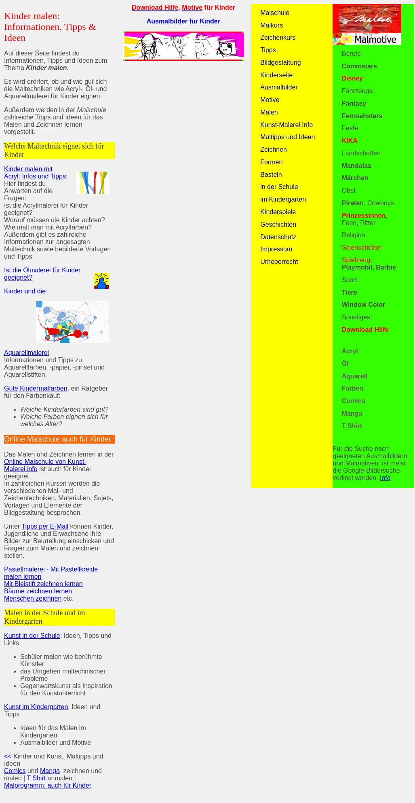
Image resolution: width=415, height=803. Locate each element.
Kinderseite (276, 75)
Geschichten (278, 224)
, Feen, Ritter (365, 219)
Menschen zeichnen (32, 598)
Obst (349, 190)
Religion (353, 235)
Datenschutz (278, 237)
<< (8, 756)
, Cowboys (368, 203)
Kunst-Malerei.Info (286, 124)
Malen (269, 112)
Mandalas (356, 165)
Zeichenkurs (277, 37)
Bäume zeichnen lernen (38, 591)
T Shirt (36, 778)
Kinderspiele (278, 211)
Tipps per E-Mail (44, 526)
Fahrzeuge (357, 90)
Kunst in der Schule (32, 635)
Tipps (268, 50)
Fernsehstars (362, 116)
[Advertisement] (183, 124)
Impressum (276, 249)
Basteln (271, 174)
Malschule (274, 12)
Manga (50, 770)
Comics (14, 770)
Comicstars (359, 66)
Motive (269, 99)
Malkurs (271, 25)
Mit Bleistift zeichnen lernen (43, 583)
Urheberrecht (279, 261)
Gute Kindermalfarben (35, 388)
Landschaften (361, 153)
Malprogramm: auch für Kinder (47, 785)
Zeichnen (273, 149)
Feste (350, 128)
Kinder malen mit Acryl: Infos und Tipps (35, 173)
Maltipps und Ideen (287, 137)
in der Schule (279, 186)
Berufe (351, 53)
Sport (349, 279)
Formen (271, 162)
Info (385, 477)
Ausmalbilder (278, 87)
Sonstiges (356, 317)
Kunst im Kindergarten (36, 706)
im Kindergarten (283, 199)
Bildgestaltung (280, 62)
